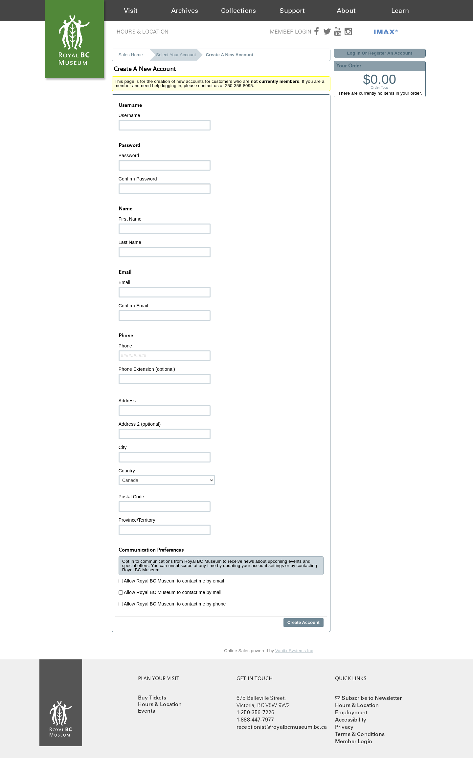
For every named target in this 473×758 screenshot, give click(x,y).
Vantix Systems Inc (294, 650)
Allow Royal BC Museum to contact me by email (171, 580)
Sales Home (131, 54)
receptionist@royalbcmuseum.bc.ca (281, 726)
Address (165, 407)
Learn (400, 10)
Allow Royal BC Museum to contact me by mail (170, 592)
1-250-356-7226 (255, 712)
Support (292, 10)
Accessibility (350, 719)
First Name (165, 225)
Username (165, 121)
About (346, 10)
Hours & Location (143, 31)
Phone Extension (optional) (165, 375)
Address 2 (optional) (165, 430)
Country (167, 476)
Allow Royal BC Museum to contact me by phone (172, 603)
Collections (238, 10)
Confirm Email (165, 312)
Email (165, 288)
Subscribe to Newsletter (372, 698)
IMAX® (386, 31)
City (165, 453)
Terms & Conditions (360, 734)
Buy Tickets (152, 697)
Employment (351, 712)
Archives (184, 10)
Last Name (165, 248)
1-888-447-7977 (255, 719)
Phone (165, 352)
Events (146, 710)
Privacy (344, 726)
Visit (131, 10)
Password (165, 162)
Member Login (290, 31)
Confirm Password (165, 185)
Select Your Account (176, 54)
